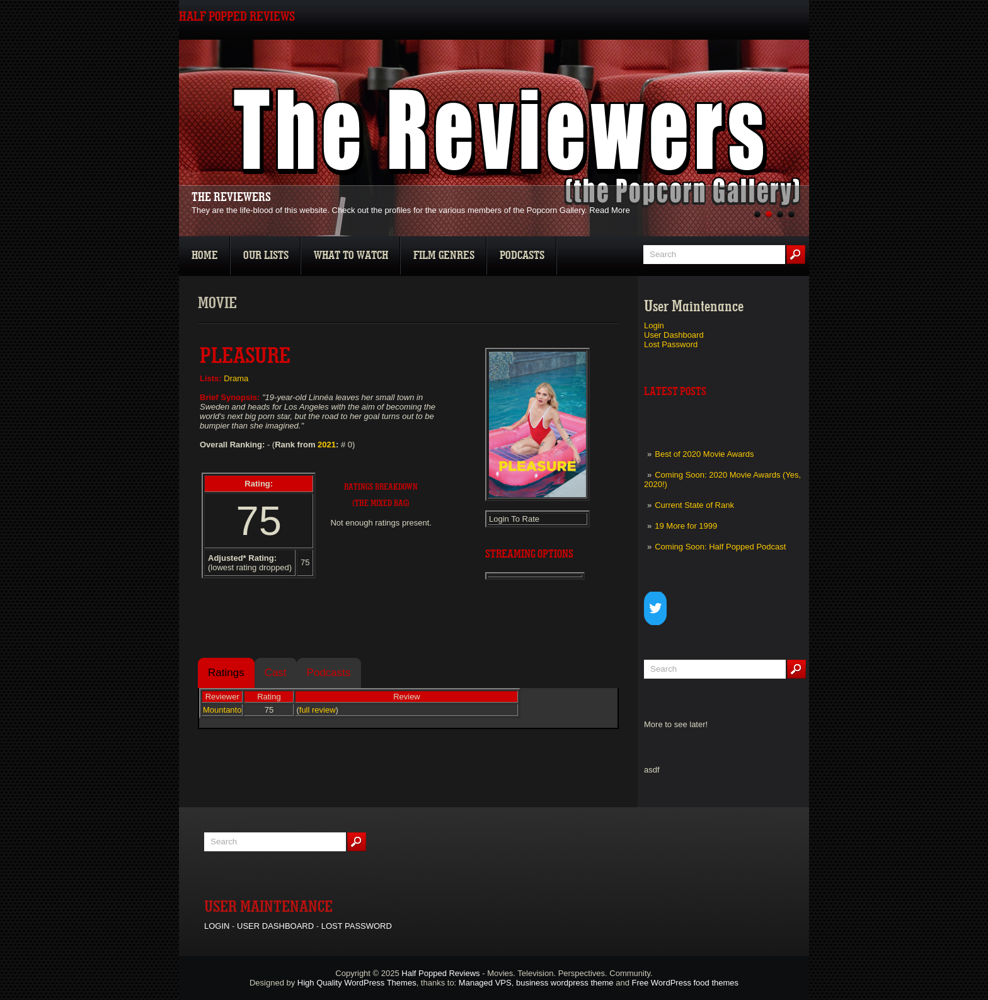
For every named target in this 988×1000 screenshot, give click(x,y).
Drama (236, 378)
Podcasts (522, 255)
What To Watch (351, 255)
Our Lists (266, 255)
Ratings (226, 673)
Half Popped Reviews (440, 973)
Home (205, 255)
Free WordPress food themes (684, 982)
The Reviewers (231, 197)
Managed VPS (485, 982)
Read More (609, 210)
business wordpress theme (565, 982)
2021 (327, 444)
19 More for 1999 (686, 526)
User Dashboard (674, 335)
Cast (276, 673)
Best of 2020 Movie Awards (704, 454)
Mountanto (222, 710)
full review (317, 710)
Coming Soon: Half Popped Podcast (720, 546)
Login (654, 325)
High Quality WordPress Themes (356, 982)
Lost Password (671, 344)
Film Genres (443, 255)
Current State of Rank (694, 505)
